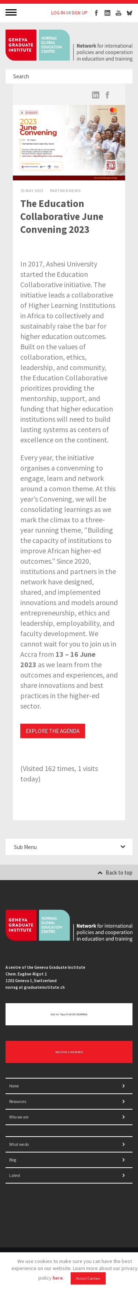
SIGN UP (79, 13)
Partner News (65, 190)
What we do (19, 1144)
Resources (17, 1101)
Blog (12, 1159)
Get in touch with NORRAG (69, 1014)
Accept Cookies (88, 1278)
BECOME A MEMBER (69, 1052)
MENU (11, 12)
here (58, 1277)
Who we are (18, 1117)
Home (14, 1086)
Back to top (115, 872)
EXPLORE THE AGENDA (52, 730)
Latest (14, 1175)
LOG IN (58, 13)
